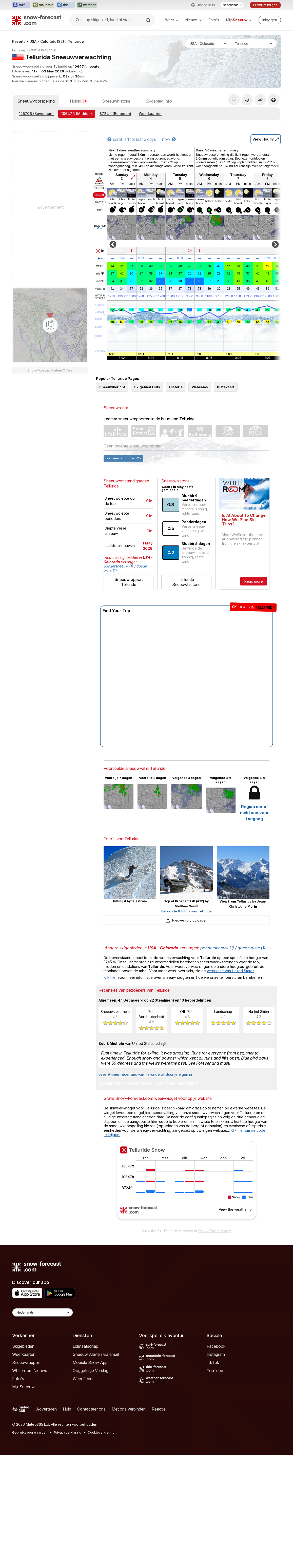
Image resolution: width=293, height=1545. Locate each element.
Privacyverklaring (67, 1432)
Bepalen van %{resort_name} (125, 1083)
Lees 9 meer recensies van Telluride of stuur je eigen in (145, 1074)
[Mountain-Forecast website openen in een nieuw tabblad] (43, 5)
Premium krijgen (265, 5)
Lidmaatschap (85, 1346)
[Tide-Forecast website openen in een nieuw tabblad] (65, 5)
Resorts (19, 41)
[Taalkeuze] (232, 5)
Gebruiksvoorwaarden (30, 1432)
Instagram (216, 1354)
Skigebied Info (159, 101)
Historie (176, 387)
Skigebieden (23, 1346)
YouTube (215, 1370)
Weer (171, 20)
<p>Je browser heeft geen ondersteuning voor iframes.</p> (186, 1183)
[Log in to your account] (270, 20)
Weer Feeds (83, 1378)
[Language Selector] (42, 1312)
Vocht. (100, 289)
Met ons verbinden (129, 1409)
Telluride (76, 41)
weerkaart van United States (230, 971)
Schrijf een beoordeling (177, 1083)
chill (100, 281)
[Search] (149, 20)
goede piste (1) (251, 947)
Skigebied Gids (147, 387)
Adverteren (46, 1409)
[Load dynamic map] (50, 325)
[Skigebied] (254, 43)
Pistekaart (226, 387)
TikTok (213, 1362)
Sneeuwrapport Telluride (128, 582)
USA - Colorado (46, 41)
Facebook (216, 1346)
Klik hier (110, 977)
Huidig (78, 101)
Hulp (67, 1409)
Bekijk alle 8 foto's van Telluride (186, 911)
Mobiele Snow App (90, 1362)
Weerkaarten (150, 113)
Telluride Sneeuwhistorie (186, 582)
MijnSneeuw (23, 1386)
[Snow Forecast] (36, 20)
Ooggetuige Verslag (90, 1370)
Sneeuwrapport (26, 1362)
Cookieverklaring (101, 1432)
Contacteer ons (91, 1409)
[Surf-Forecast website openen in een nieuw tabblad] (21, 5)
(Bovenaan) (36, 113)
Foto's (214, 20)
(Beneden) (115, 113)
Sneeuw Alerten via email (96, 1354)
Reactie (159, 1409)
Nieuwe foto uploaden (186, 920)
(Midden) (76, 113)
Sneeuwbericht (112, 387)
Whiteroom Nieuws (29, 1370)
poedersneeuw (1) (118, 566)
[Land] (208, 43)
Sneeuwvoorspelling (36, 101)
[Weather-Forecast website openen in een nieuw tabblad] (87, 5)
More (100, 228)
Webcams (200, 387)
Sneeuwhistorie (116, 101)
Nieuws (193, 20)
